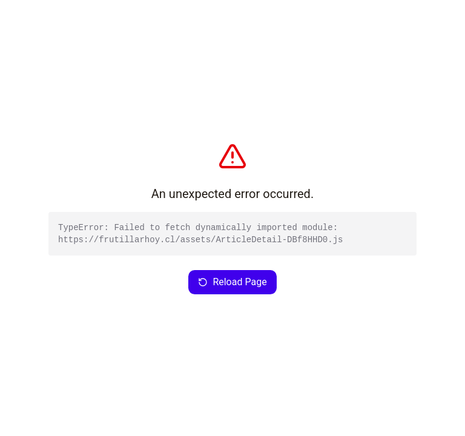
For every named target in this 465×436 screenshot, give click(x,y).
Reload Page (232, 282)
